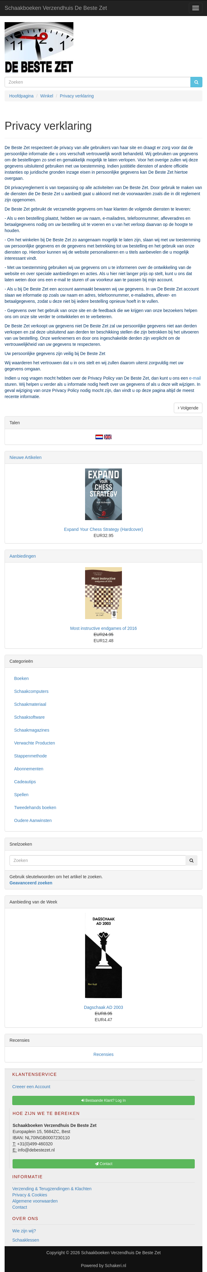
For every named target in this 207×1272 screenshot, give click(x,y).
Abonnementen (28, 768)
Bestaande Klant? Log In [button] (103, 1100)
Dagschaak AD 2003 (103, 1007)
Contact (19, 1207)
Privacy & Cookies (29, 1194)
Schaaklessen (25, 1240)
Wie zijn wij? (24, 1230)
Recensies (103, 1054)
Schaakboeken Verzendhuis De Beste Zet (56, 8)
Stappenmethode (30, 755)
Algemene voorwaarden (35, 1201)
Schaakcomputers (31, 691)
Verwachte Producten (34, 743)
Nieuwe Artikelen (25, 457)
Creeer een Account (31, 1086)
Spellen (21, 794)
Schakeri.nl (115, 1265)
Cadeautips (25, 781)
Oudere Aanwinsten (33, 820)
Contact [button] (103, 1164)
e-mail (195, 378)
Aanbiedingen (23, 556)
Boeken (21, 678)
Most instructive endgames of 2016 (103, 628)
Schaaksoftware (29, 717)
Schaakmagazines (31, 730)
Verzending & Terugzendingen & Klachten (52, 1188)
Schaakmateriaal (30, 704)
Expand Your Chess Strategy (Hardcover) (103, 529)
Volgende (188, 407)
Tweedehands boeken (35, 807)
